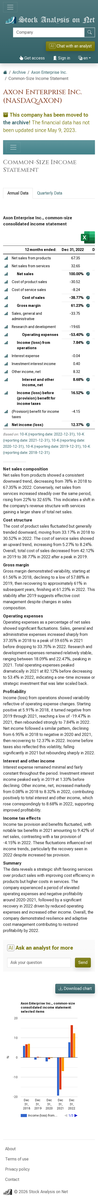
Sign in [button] (61, 58)
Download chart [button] (75, 988)
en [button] (83, 58)
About (10, 1148)
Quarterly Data (49, 193)
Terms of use (17, 1159)
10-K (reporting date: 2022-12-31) (47, 434)
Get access (32, 58)
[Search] (48, 32)
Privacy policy (17, 1169)
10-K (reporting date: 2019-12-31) (53, 446)
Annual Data (17, 193)
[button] (6, 258)
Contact (12, 1179)
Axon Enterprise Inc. (49, 72)
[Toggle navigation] (10, 7)
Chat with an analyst (70, 46)
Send (83, 962)
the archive (16, 122)
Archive (19, 72)
